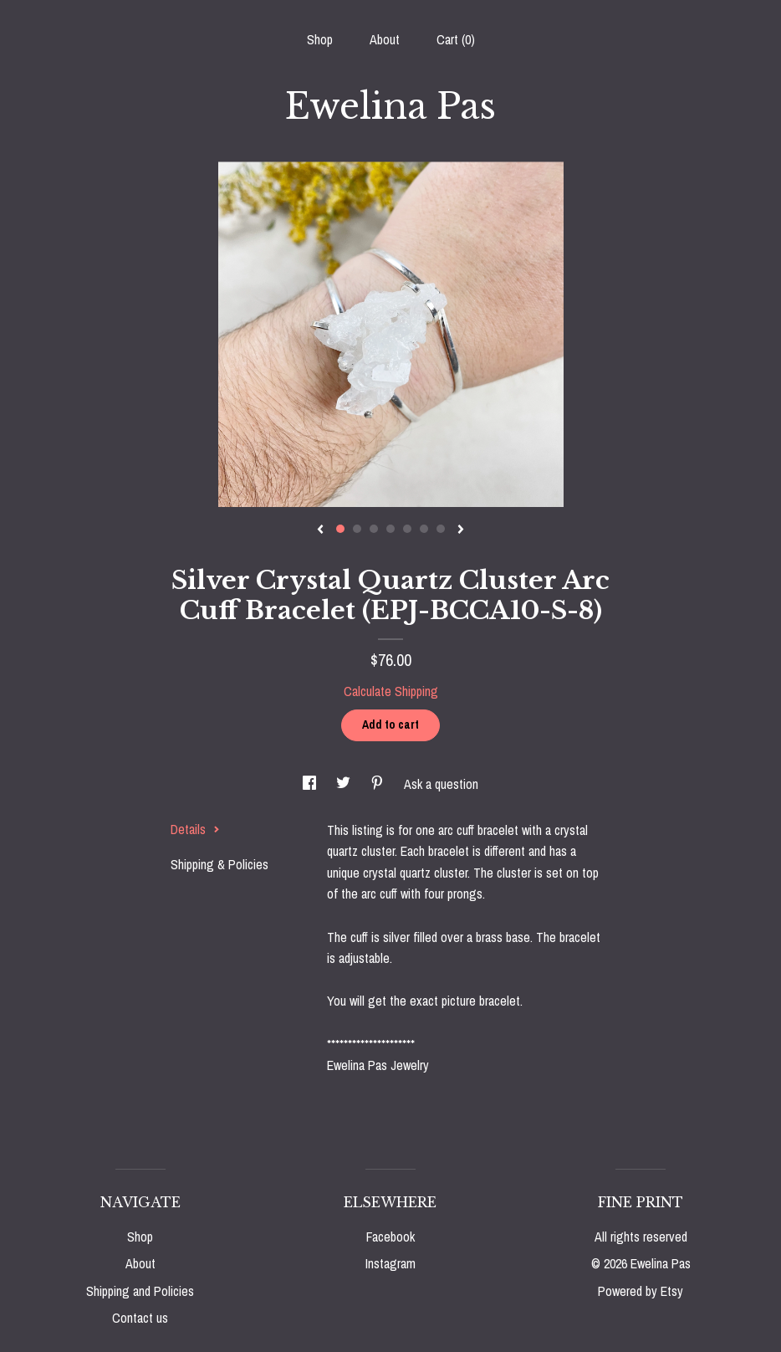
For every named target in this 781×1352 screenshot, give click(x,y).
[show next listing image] (461, 530)
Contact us (140, 1317)
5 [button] (407, 529)
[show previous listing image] (320, 530)
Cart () (455, 39)
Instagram (390, 1263)
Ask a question (441, 784)
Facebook (390, 1236)
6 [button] (424, 529)
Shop (320, 39)
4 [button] (390, 529)
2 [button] (357, 529)
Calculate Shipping (391, 691)
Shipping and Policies (140, 1291)
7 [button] (440, 529)
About (385, 39)
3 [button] (374, 529)
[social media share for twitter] (345, 784)
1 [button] (340, 529)
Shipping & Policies (219, 864)
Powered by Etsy (640, 1291)
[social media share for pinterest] (378, 784)
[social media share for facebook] (311, 784)
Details (195, 829)
